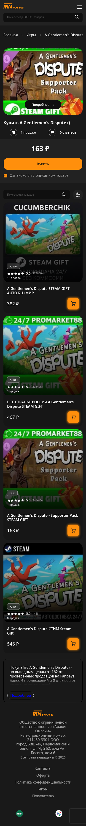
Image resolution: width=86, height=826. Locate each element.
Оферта (43, 775)
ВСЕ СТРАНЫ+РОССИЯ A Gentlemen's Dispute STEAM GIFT (40, 404)
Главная (10, 35)
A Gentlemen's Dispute (64, 35)
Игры (31, 35)
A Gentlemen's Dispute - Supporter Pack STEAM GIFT (42, 517)
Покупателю (43, 795)
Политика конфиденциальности (43, 782)
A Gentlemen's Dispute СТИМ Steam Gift (39, 631)
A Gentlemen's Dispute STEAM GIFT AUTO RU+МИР (38, 291)
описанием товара (52, 175)
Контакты (43, 768)
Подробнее (20, 695)
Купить (43, 164)
